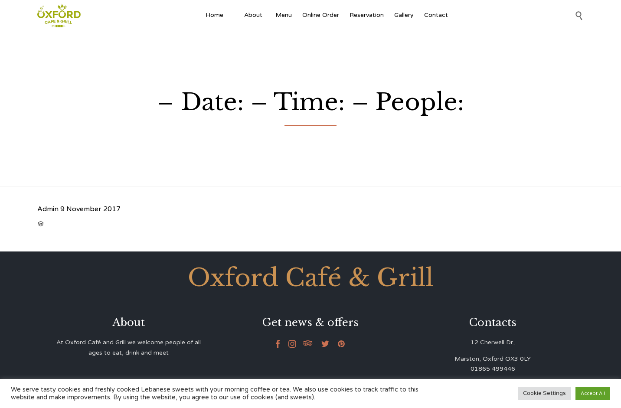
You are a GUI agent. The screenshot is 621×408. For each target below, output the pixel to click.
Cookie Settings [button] (544, 393)
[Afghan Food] (234, 15)
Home (214, 15)
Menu (283, 15)
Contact (436, 15)
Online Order (320, 15)
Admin (48, 209)
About (254, 15)
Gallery (404, 15)
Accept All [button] (593, 393)
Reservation (367, 15)
